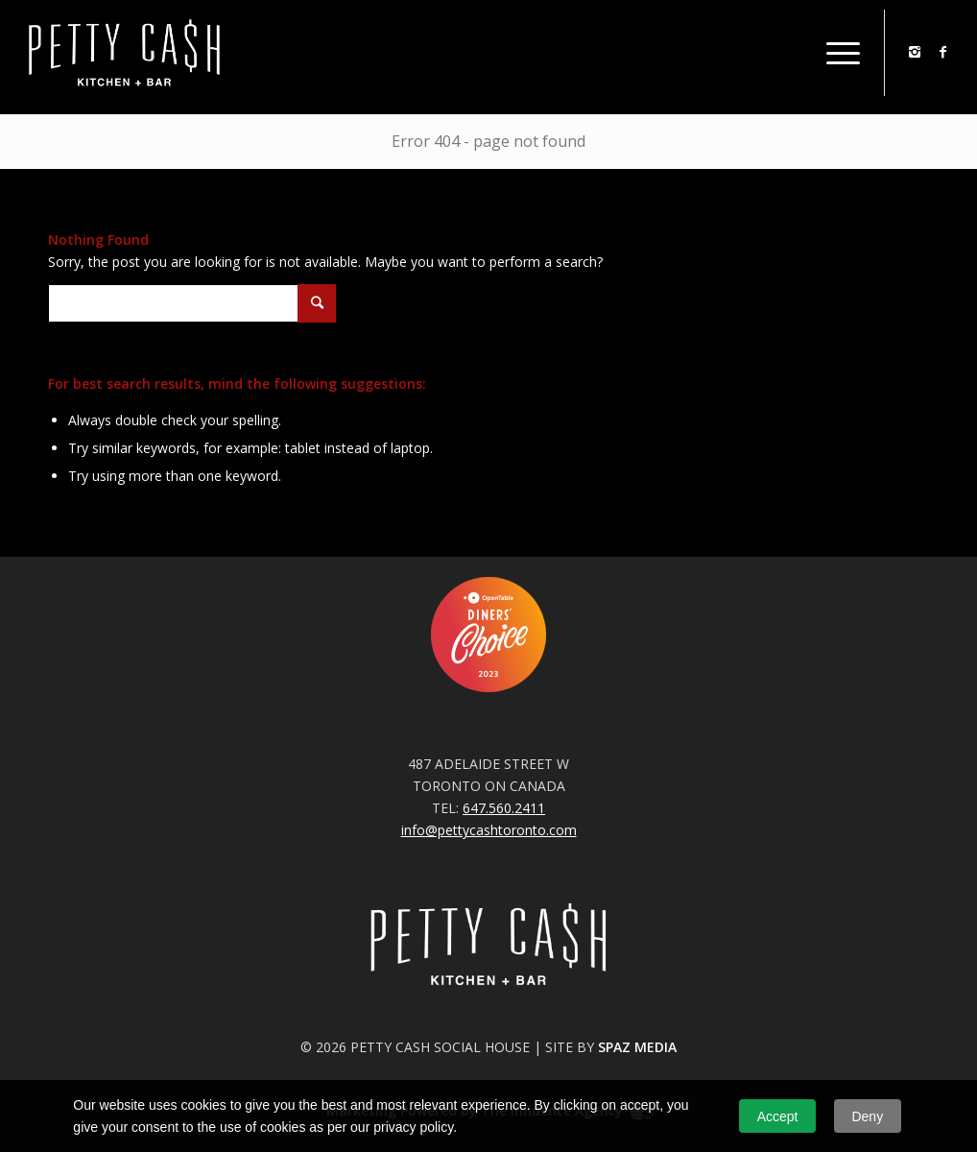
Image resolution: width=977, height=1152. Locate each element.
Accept (777, 1116)
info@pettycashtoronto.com (489, 830)
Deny (867, 1116)
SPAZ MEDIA (637, 1047)
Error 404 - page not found (488, 141)
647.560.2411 (504, 808)
